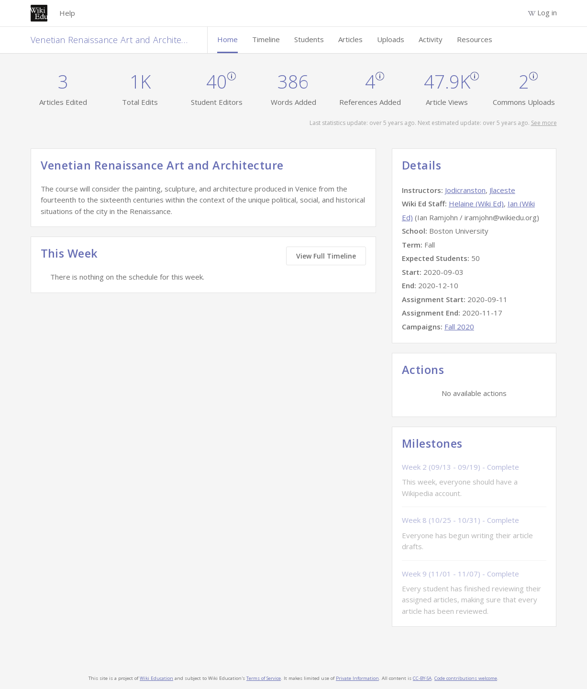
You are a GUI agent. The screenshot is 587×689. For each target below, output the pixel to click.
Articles (350, 39)
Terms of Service (263, 678)
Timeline (266, 39)
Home (227, 39)
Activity (431, 39)
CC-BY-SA (422, 678)
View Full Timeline (326, 255)
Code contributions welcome (465, 678)
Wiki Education (156, 678)
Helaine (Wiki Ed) (476, 203)
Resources (474, 39)
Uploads (390, 39)
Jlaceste (502, 190)
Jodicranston (465, 190)
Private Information (357, 678)
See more (544, 123)
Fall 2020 (459, 326)
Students (309, 39)
